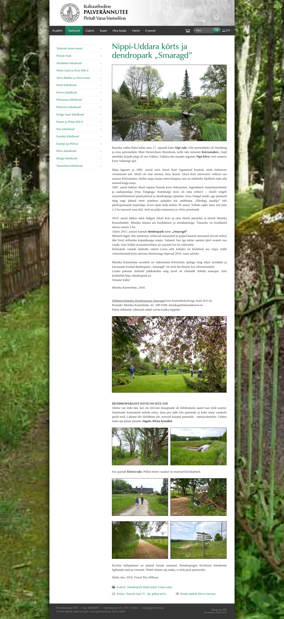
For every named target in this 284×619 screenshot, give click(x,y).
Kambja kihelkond (67, 136)
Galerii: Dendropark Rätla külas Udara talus (144, 587)
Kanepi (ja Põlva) (67, 143)
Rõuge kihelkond (66, 158)
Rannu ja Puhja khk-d (69, 121)
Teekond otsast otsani (69, 48)
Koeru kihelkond (66, 92)
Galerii (89, 31)
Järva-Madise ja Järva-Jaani (73, 77)
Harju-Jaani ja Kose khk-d (72, 70)
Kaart (103, 31)
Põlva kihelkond (66, 151)
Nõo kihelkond (65, 129)
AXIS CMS (215, 612)
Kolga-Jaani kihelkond (70, 114)
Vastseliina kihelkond (69, 165)
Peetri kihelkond (66, 85)
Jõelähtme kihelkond (69, 63)
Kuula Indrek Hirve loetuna (198, 594)
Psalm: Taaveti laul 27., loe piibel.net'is (141, 594)
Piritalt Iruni (63, 55)
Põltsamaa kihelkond (69, 99)
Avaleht (57, 31)
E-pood (150, 31)
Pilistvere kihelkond (68, 107)
